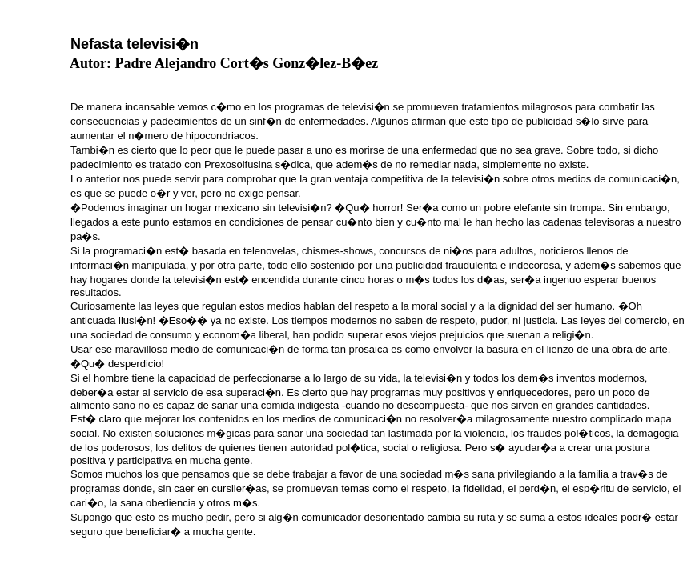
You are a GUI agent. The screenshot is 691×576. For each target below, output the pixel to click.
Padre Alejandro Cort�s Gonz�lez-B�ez (247, 63)
